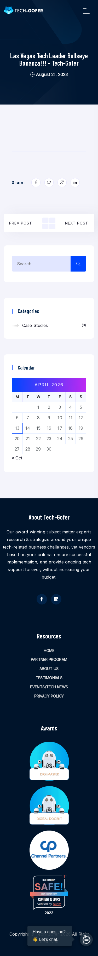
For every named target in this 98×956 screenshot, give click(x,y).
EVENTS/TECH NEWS (49, 687)
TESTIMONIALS (49, 678)
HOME (49, 650)
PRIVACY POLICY (49, 696)
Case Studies (54, 325)
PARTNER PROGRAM (49, 659)
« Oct (17, 457)
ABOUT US (49, 668)
